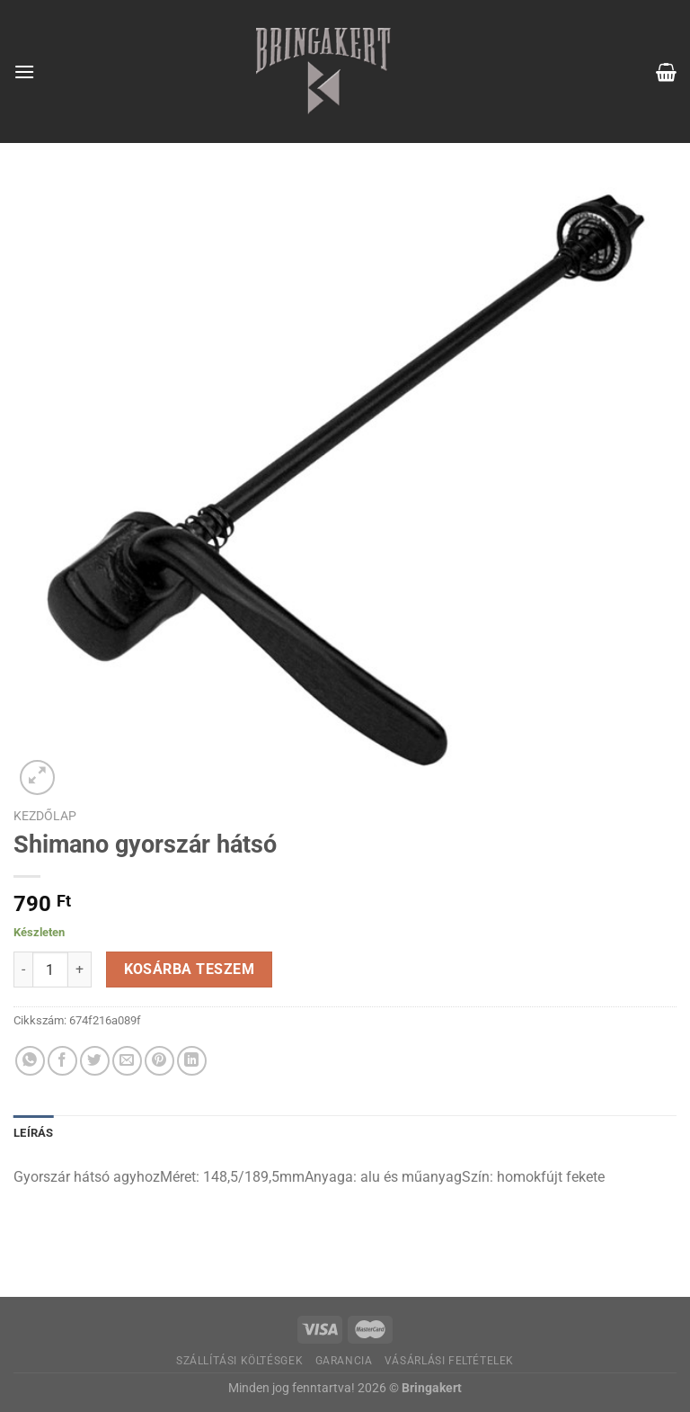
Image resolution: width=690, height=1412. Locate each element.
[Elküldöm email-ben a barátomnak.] (127, 1061)
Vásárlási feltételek (449, 1360)
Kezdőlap (44, 816)
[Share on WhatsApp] (30, 1061)
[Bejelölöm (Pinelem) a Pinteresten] (159, 1061)
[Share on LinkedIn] (192, 1061)
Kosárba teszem (189, 969)
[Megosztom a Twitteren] (95, 1061)
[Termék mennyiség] (50, 970)
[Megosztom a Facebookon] (62, 1061)
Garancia (344, 1360)
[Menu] (24, 71)
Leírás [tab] (33, 1132)
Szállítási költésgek (239, 1360)
